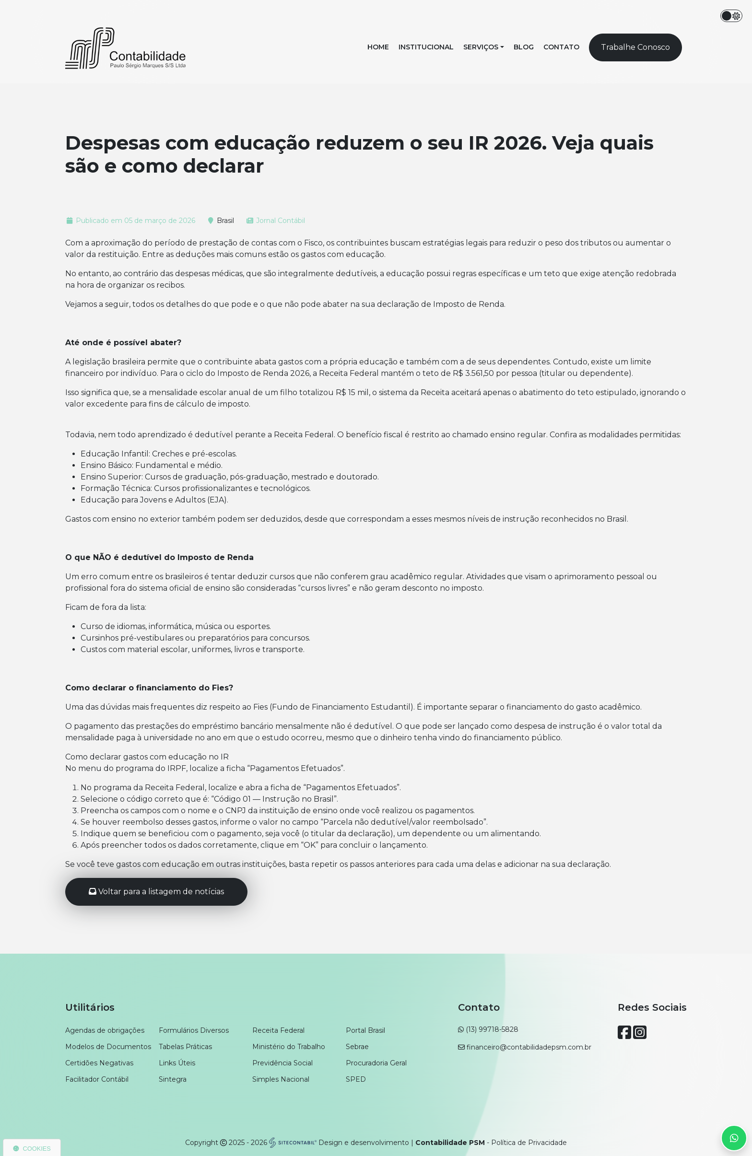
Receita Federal (278, 1030)
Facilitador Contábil (97, 1079)
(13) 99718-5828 (492, 1029)
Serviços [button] (480, 47)
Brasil (225, 220)
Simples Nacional (280, 1079)
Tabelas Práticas (185, 1046)
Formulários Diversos (194, 1030)
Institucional (426, 47)
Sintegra (173, 1079)
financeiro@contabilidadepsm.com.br (529, 1047)
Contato (561, 47)
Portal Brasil (365, 1030)
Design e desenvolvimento (340, 1142)
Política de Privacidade (529, 1142)
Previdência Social (282, 1063)
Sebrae (357, 1046)
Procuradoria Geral (376, 1063)
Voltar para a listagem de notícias (156, 891)
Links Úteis (177, 1063)
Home (378, 47)
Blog (524, 47)
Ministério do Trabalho (288, 1046)
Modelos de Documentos (108, 1046)
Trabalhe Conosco (635, 47)
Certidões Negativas (99, 1063)
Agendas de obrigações (104, 1030)
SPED (356, 1079)
